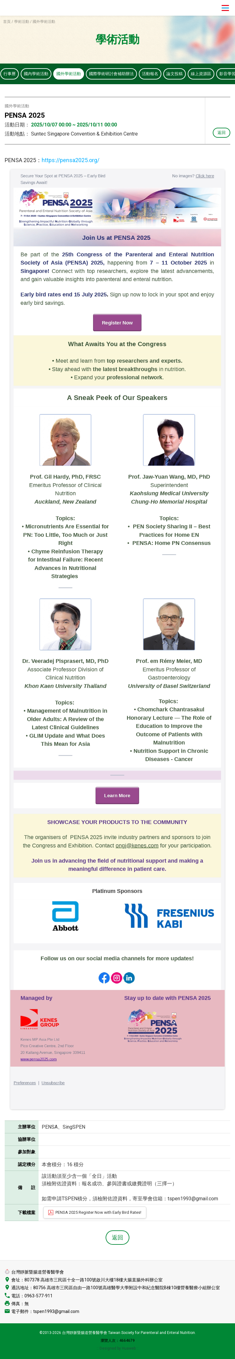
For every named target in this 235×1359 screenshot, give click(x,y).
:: (137, 1349)
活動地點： (17, 134)
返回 (221, 133)
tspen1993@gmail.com (56, 1312)
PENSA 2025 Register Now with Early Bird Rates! (98, 1213)
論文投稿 (184, 74)
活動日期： (17, 125)
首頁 (7, 21)
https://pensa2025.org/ (70, 160)
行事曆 (10, 74)
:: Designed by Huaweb (117, 1349)
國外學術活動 (72, 74)
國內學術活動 (38, 74)
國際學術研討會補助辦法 (118, 74)
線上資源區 (212, 74)
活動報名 (159, 74)
